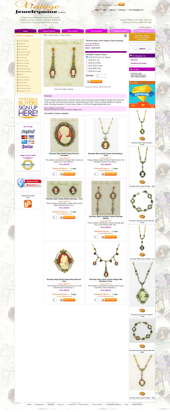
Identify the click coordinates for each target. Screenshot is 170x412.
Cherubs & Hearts (120, 31)
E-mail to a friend (91, 87)
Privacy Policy (97, 404)
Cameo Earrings (65, 35)
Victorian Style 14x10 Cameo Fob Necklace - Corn (106, 154)
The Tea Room (96, 31)
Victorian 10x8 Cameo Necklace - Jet (142, 259)
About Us (60, 404)
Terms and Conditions (113, 404)
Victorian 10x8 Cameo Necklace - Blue (142, 186)
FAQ (126, 404)
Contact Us (71, 404)
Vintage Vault (144, 31)
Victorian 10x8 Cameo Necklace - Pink (142, 398)
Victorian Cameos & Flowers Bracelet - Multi (142, 351)
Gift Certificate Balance (138, 77)
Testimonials (39, 404)
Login (104, 10)
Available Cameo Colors (96, 54)
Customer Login (136, 73)
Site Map (51, 404)
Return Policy (84, 404)
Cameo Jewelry (54, 35)
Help (97, 10)
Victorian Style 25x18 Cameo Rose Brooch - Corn (64, 280)
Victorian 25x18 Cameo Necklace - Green (142, 315)
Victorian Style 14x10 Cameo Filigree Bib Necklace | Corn (105, 280)
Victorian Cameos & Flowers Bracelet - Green (142, 221)
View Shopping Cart (136, 10)
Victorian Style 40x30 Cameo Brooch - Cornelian (64, 154)
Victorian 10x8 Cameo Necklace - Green (142, 143)
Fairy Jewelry (73, 31)
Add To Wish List (105, 87)
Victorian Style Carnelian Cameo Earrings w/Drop (106, 217)
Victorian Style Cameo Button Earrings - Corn (64, 199)
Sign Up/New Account (138, 75)
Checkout (121, 10)
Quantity (89, 75)
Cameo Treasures (49, 31)
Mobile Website (137, 404)
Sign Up (112, 10)
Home (25, 31)
